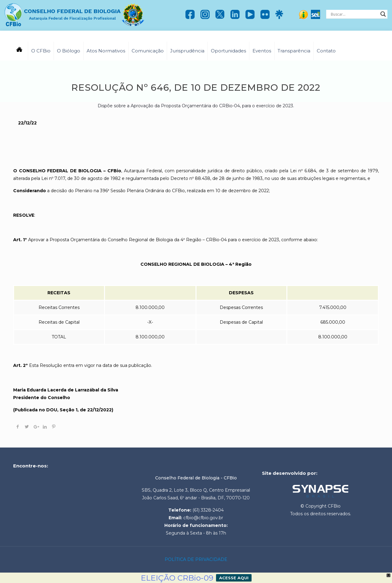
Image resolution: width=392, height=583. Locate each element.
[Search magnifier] (383, 14)
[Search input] (354, 14)
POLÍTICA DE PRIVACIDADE (196, 559)
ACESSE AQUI (233, 577)
